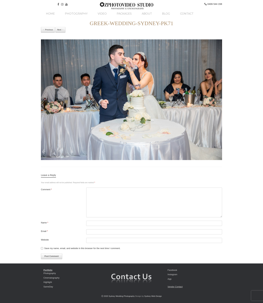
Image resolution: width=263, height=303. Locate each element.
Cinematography (51, 278)
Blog (166, 13)
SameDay (48, 286)
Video (102, 13)
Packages (124, 13)
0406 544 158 (214, 4)
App (169, 279)
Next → (60, 30)
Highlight (47, 282)
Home (50, 13)
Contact (187, 13)
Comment (46, 189)
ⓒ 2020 (105, 296)
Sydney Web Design (153, 296)
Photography (76, 13)
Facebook (172, 270)
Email (44, 231)
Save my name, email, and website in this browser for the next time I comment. (82, 248)
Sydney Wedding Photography (122, 296)
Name (44, 222)
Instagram (172, 274)
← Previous (48, 30)
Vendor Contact (175, 286)
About (147, 13)
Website (45, 239)
